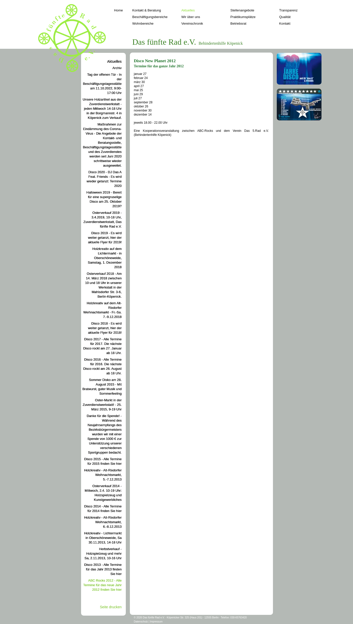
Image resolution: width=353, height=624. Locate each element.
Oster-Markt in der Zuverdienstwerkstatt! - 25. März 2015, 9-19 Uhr (102, 404)
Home (118, 10)
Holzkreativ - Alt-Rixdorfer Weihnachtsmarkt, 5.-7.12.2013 (102, 474)
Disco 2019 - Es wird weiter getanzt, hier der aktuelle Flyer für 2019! (104, 237)
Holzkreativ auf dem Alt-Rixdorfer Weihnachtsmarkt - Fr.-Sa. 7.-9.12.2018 (102, 310)
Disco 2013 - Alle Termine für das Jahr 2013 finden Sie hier (102, 569)
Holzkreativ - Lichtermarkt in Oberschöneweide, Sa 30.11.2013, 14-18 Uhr (102, 537)
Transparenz (288, 10)
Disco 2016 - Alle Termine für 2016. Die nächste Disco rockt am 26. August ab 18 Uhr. (102, 366)
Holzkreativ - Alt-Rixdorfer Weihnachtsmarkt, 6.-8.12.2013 (102, 522)
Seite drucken (111, 607)
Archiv (116, 68)
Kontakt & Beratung (146, 10)
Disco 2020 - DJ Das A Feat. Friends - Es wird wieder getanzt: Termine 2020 (104, 179)
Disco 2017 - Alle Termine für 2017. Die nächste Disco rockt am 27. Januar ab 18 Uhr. (102, 346)
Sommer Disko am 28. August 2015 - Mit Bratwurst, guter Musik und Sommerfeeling (102, 386)
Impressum (156, 621)
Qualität (285, 17)
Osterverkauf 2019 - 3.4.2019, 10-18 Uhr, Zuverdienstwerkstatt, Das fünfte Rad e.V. (102, 219)
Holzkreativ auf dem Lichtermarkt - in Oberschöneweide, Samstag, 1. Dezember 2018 (105, 258)
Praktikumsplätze (243, 17)
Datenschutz (141, 621)
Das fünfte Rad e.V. (154, 617)
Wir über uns (190, 17)
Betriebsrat (239, 23)
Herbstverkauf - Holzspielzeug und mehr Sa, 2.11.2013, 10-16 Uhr (103, 553)
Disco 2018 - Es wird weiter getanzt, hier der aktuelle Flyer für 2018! (104, 328)
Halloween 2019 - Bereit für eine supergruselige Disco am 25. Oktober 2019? (104, 199)
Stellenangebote (242, 10)
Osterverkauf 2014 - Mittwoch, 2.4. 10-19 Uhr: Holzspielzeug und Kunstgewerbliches (103, 493)
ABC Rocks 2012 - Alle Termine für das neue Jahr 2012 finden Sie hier (102, 585)
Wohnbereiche (143, 23)
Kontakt (284, 23)
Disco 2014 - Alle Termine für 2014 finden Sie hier (102, 508)
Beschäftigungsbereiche (150, 17)
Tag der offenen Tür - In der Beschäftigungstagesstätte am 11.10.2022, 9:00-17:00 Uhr (102, 84)
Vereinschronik (192, 23)
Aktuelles (188, 10)
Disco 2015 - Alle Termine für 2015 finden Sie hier (102, 461)
